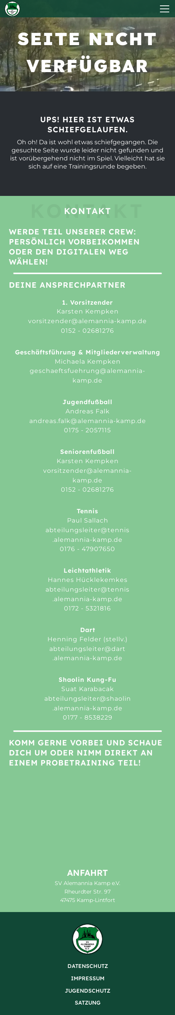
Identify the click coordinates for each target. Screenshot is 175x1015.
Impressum (87, 978)
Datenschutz (87, 966)
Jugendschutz (87, 990)
